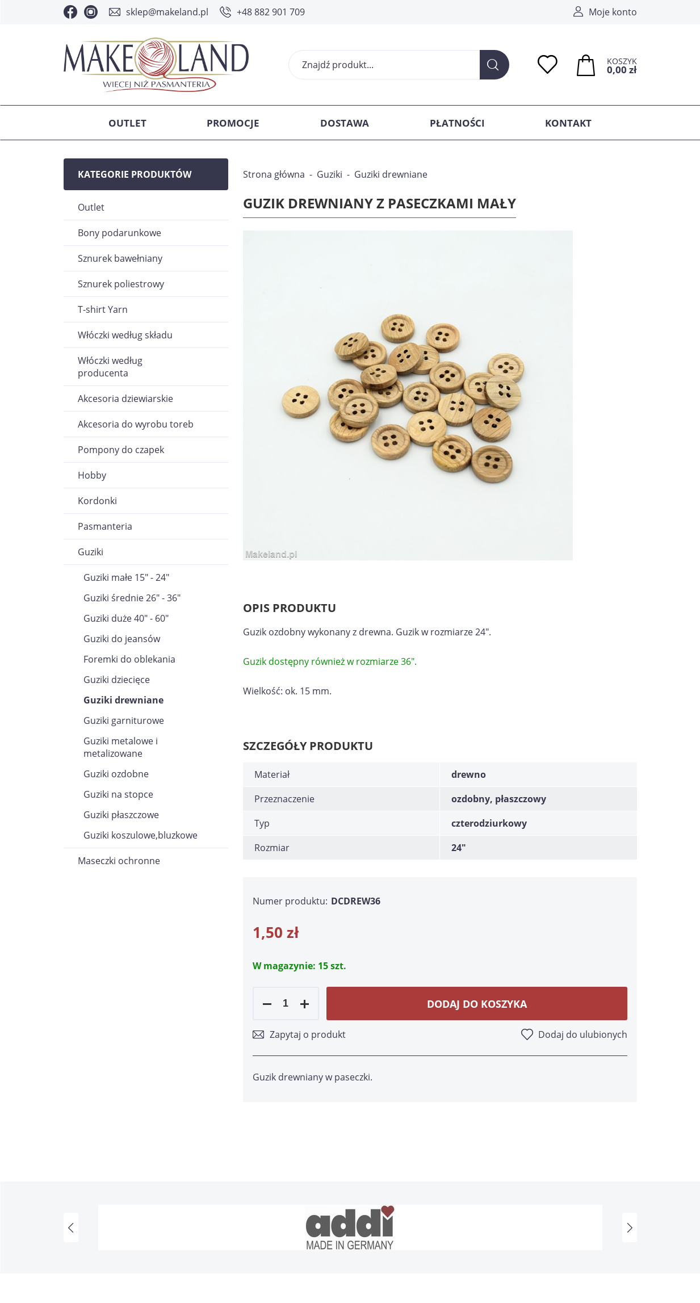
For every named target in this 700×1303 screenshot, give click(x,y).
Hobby (92, 475)
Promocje (233, 122)
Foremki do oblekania (129, 659)
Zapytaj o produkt (308, 1034)
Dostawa (344, 122)
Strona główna (274, 174)
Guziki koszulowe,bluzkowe (140, 835)
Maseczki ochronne (119, 860)
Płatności (457, 122)
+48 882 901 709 (271, 12)
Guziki (90, 552)
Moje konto (613, 12)
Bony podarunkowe (119, 233)
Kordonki (97, 501)
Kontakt (568, 122)
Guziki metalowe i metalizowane (120, 747)
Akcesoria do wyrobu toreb (136, 424)
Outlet (127, 122)
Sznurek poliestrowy (121, 284)
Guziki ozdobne (116, 774)
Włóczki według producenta (110, 366)
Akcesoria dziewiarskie (125, 398)
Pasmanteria (105, 526)
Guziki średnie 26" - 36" (132, 598)
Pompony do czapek (121, 449)
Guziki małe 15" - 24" (126, 577)
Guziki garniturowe (123, 720)
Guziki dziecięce (116, 679)
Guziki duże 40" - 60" (126, 618)
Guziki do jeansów (121, 638)
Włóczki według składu (125, 335)
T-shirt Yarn (103, 309)
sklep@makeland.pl (167, 12)
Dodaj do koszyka (477, 1004)
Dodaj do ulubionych (582, 1034)
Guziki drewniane (123, 700)
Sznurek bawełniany (120, 258)
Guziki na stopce (118, 794)
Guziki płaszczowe (121, 814)
